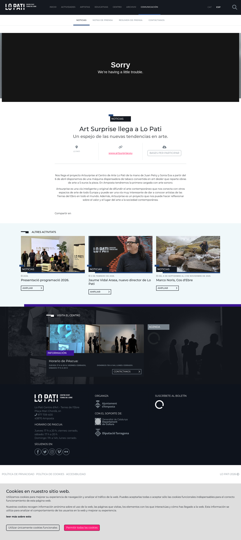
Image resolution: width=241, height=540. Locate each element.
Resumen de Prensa (130, 20)
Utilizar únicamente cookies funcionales (32, 527)
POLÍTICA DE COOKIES (50, 474)
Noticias (81, 20)
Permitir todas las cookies (82, 527)
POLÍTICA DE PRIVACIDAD (18, 474)
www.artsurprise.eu (120, 153)
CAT (209, 7)
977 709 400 (44, 414)
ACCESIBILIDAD (76, 474)
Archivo (131, 7)
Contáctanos (157, 20)
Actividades (68, 7)
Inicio (53, 7)
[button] (234, 7)
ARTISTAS (85, 7)
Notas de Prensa (103, 20)
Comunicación (149, 7)
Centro (117, 7)
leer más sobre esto (18, 516)
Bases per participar (164, 153)
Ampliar (32, 288)
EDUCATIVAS (101, 7)
